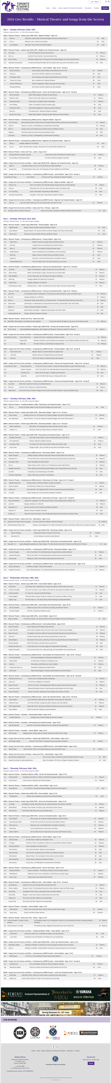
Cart (92, 1)
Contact (96, 8)
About (54, 8)
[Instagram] (109, 2)
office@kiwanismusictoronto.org (20, 1068)
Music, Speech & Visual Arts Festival (70, 8)
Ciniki (58, 1079)
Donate (105, 8)
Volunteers (88, 8)
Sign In (97, 1)
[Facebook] (106, 2)
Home (48, 8)
